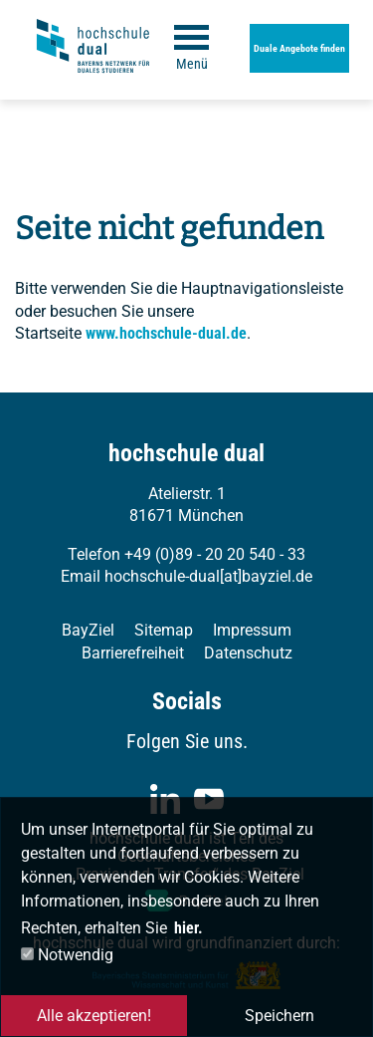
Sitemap (163, 630)
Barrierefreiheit (133, 653)
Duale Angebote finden (299, 48)
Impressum (252, 630)
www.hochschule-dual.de (166, 333)
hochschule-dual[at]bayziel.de (208, 576)
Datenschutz (248, 653)
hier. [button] (188, 927)
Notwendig (67, 954)
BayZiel (88, 630)
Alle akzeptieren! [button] (94, 1015)
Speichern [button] (279, 1015)
